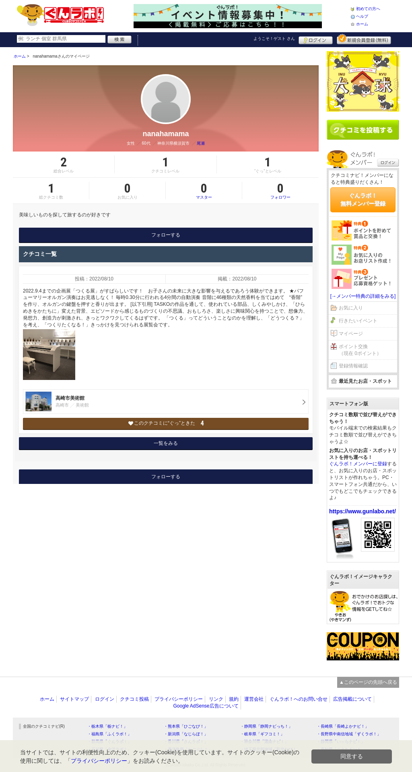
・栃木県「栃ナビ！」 (107, 726)
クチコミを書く (363, 130)
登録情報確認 (353, 366)
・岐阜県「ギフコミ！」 (262, 734)
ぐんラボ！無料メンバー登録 (362, 199)
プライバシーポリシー (178, 699)
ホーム (362, 24)
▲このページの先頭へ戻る (368, 682)
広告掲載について (352, 699)
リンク (216, 699)
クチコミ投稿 (134, 699)
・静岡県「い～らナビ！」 (341, 741)
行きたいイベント (358, 321)
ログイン (316, 39)
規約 (234, 699)
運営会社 (254, 699)
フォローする (165, 235)
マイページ (351, 333)
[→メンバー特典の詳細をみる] (363, 296)
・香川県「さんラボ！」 (186, 741)
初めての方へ (368, 8)
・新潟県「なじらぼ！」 (186, 734)
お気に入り (351, 308)
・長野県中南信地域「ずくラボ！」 (349, 734)
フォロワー (280, 190)
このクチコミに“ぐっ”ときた (166, 423)
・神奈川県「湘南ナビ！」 (264, 741)
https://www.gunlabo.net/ (362, 511)
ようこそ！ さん (274, 38)
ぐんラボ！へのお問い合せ (299, 699)
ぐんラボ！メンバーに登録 (358, 464)
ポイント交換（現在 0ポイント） (360, 350)
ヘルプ (362, 16)
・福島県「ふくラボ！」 (109, 734)
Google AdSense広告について (205, 706)
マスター (204, 190)
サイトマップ (74, 699)
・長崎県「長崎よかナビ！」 (343, 726)
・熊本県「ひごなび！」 (186, 726)
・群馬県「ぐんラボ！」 (109, 741)
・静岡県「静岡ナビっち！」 (266, 726)
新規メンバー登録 (364, 39)
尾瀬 (201, 143)
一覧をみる (166, 443)
